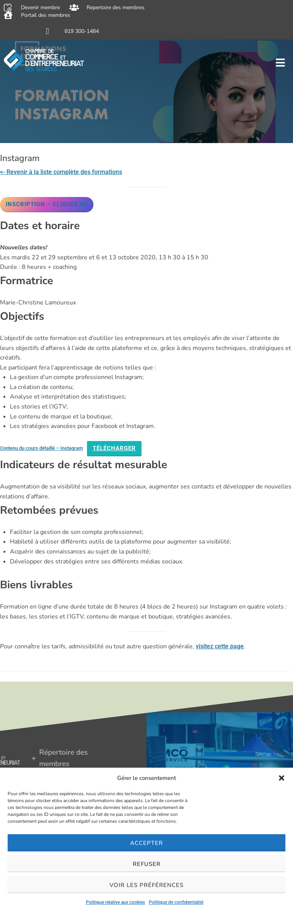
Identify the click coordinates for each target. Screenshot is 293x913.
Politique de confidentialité (176, 902)
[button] (281, 778)
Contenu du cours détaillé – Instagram (41, 448)
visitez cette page (220, 646)
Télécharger (114, 448)
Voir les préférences (146, 885)
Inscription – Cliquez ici (47, 204)
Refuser (147, 864)
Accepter (146, 843)
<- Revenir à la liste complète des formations (61, 172)
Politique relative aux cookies (115, 902)
